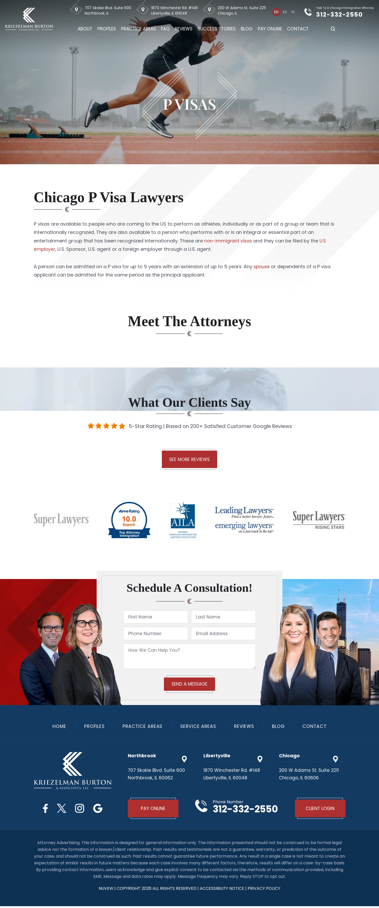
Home (56, 727)
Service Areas (198, 727)
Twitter (60, 809)
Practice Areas (139, 29)
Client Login (319, 809)
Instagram (80, 809)
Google (99, 809)
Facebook (43, 809)
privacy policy (264, 890)
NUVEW (105, 890)
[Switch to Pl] (293, 12)
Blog (247, 29)
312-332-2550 (343, 14)
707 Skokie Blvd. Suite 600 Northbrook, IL (108, 10)
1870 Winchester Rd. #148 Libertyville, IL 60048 (175, 10)
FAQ (166, 29)
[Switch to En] (276, 12)
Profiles (107, 29)
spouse (262, 266)
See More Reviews (189, 460)
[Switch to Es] (285, 12)
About (85, 29)
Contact (298, 29)
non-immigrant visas (228, 241)
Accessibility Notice (223, 890)
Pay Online (270, 29)
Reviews (184, 29)
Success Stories (217, 29)
